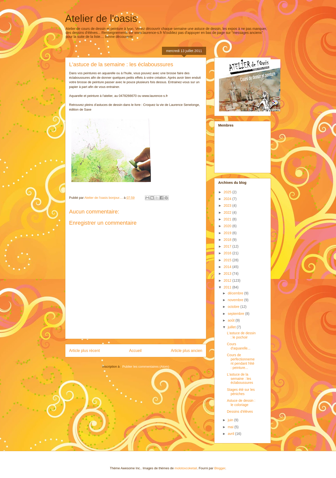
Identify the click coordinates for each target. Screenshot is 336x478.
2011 (228, 287)
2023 (228, 205)
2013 (228, 273)
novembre (236, 300)
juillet (232, 327)
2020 (228, 226)
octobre (234, 307)
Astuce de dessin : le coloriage (241, 403)
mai (231, 427)
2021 (228, 219)
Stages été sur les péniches (241, 392)
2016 (228, 253)
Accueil (135, 350)
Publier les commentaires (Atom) (145, 366)
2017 (228, 246)
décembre (236, 293)
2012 (228, 280)
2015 (228, 260)
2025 (228, 192)
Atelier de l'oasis (101, 18)
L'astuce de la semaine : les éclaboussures (240, 378)
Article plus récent (84, 350)
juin (231, 420)
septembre (236, 314)
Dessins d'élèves (240, 411)
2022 (228, 212)
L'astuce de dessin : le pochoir (241, 335)
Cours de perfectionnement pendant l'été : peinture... (241, 361)
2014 (228, 267)
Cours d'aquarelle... (239, 346)
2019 (228, 233)
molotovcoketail (186, 468)
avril (231, 434)
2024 (228, 199)
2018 (228, 240)
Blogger (219, 468)
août (231, 320)
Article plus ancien (186, 350)
